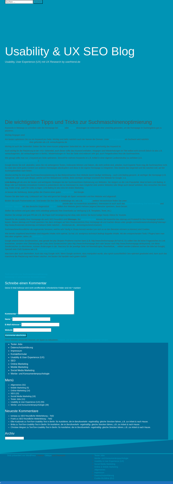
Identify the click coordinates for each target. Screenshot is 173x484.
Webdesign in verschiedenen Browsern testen (25, 277)
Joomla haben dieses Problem (51, 249)
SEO (13, 360)
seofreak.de (38, 236)
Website (9, 330)
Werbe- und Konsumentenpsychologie (30, 373)
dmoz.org (87, 201)
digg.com (18, 206)
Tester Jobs (16, 344)
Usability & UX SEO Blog (70, 51)
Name (8, 319)
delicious (9, 206)
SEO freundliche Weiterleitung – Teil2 (37, 416)
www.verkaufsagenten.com (17, 142)
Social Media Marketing (22, 370)
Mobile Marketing (19, 367)
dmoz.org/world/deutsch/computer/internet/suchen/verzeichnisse (33, 203)
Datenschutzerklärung (22, 347)
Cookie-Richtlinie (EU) (104, 478)
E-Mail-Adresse (13, 324)
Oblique (48, 455)
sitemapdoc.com (88, 219)
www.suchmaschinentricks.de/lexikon (21, 161)
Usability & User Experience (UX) (28, 357)
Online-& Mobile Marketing (106, 467)
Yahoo (62, 128)
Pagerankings (67, 192)
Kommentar (11, 314)
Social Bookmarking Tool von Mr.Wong (142, 203)
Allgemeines (16, 385)
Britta (13, 424)
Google (72, 128)
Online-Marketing (19, 364)
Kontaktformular (19, 354)
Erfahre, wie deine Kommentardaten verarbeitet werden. (83, 340)
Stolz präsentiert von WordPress (21, 455)
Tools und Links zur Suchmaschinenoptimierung (26, 274)
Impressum (16, 351)
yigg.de (53, 206)
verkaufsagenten (116, 139)
